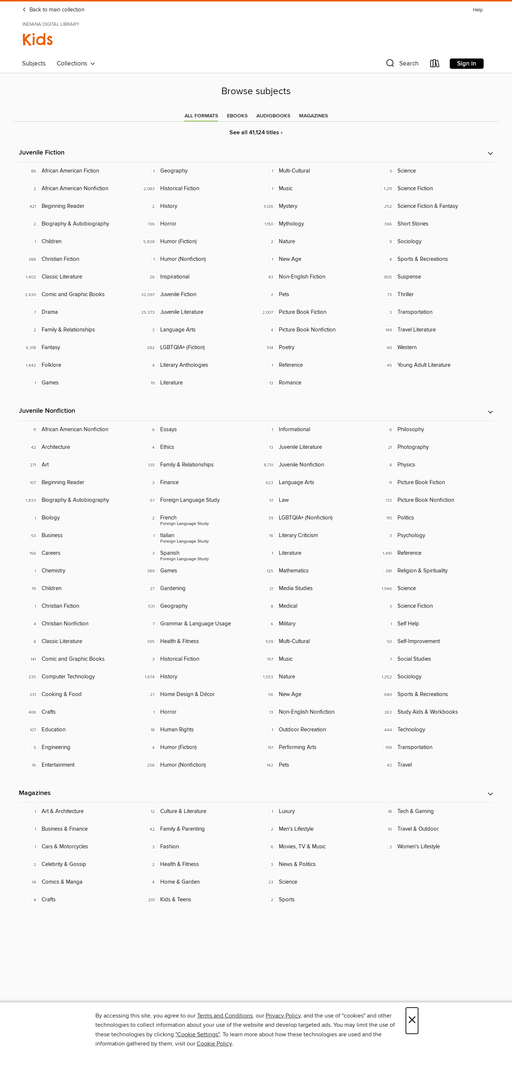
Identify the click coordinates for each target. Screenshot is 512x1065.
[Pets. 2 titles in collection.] (315, 294)
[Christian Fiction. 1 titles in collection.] (78, 606)
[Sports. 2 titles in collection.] (315, 900)
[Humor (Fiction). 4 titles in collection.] (196, 747)
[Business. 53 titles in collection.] (78, 535)
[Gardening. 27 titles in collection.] (196, 588)
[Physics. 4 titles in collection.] (434, 465)
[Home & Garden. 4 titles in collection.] (196, 882)
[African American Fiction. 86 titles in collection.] (78, 171)
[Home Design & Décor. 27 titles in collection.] (196, 694)
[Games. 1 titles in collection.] (78, 383)
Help (478, 10)
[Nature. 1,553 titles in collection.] (315, 677)
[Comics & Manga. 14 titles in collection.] (78, 882)
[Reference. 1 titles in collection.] (315, 365)
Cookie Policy (214, 1043)
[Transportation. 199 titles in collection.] (434, 747)
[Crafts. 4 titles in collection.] (78, 900)
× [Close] (412, 1020)
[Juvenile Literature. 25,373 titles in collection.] (196, 312)
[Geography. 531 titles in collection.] (196, 606)
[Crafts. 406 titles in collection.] (78, 712)
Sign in (466, 64)
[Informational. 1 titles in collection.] (315, 430)
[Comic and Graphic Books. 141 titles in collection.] (78, 659)
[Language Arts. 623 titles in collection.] (315, 482)
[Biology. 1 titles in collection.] (78, 518)
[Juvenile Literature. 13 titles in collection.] (315, 447)
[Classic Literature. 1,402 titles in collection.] (78, 277)
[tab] (201, 116)
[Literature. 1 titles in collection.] (315, 553)
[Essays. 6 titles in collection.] (196, 430)
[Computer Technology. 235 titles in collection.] (78, 677)
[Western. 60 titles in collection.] (434, 347)
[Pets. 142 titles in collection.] (315, 765)
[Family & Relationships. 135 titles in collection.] (196, 465)
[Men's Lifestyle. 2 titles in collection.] (315, 829)
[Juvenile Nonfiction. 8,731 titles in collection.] (315, 465)
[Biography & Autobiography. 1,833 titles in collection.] (78, 500)
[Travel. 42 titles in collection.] (434, 765)
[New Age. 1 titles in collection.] (315, 259)
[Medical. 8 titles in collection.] (315, 606)
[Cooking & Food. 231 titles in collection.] (78, 694)
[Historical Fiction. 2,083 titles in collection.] (196, 189)
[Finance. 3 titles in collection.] (196, 482)
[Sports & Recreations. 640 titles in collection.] (434, 694)
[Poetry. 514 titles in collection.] (315, 347)
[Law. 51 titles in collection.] (315, 500)
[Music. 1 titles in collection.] (315, 189)
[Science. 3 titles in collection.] (434, 171)
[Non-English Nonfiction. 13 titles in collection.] (315, 712)
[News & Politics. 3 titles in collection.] (315, 864)
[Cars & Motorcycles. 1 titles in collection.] (78, 847)
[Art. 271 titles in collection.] (78, 465)
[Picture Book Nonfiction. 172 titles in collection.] (434, 500)
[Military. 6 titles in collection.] (315, 624)
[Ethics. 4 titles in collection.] (196, 447)
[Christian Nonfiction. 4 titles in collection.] (78, 624)
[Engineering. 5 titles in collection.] (78, 747)
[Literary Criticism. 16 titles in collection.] (315, 535)
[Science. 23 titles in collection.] (315, 882)
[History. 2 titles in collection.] (196, 206)
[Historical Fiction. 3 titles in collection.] (196, 659)
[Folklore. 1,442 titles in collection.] (78, 365)
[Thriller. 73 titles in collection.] (434, 294)
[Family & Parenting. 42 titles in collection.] (196, 829)
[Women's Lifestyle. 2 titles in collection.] (434, 847)
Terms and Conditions (225, 1015)
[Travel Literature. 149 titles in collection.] (434, 330)
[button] (401, 65)
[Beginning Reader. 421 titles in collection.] (78, 206)
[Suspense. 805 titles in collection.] (434, 277)
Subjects (34, 64)
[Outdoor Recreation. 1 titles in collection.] (315, 730)
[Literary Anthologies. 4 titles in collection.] (196, 365)
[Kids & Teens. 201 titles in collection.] (196, 900)
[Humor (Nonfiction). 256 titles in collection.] (196, 765)
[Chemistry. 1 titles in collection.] (78, 571)
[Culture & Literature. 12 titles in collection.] (196, 811)
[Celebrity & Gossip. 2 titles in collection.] (78, 864)
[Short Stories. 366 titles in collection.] (434, 224)
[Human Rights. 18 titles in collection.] (196, 730)
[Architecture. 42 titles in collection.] (78, 447)
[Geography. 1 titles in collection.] (196, 171)
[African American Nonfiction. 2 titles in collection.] (78, 189)
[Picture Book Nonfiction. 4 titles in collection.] (315, 330)
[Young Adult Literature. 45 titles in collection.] (434, 365)
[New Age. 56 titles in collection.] (315, 694)
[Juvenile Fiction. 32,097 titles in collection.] (196, 294)
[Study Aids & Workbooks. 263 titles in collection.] (434, 712)
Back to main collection (53, 10)
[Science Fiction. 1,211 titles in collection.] (434, 189)
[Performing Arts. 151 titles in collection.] (315, 747)
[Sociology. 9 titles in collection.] (434, 242)
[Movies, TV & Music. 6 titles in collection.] (315, 847)
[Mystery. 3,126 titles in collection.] (315, 206)
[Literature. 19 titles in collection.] (196, 383)
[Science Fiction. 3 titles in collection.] (434, 606)
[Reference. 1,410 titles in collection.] (434, 553)
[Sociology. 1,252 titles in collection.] (434, 677)
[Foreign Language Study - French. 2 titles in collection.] (196, 518)
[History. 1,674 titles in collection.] (196, 677)
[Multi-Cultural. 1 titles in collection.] (315, 171)
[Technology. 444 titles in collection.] (434, 730)
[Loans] (435, 65)
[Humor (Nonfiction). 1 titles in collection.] (196, 259)
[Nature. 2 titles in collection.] (315, 242)
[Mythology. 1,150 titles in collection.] (315, 224)
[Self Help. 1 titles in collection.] (434, 624)
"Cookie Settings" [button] (197, 1034)
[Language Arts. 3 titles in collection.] (196, 330)
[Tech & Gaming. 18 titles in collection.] (434, 811)
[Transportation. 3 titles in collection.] (434, 312)
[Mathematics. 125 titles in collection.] (315, 571)
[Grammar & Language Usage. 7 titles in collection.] (196, 624)
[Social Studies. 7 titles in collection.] (434, 659)
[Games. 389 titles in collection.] (196, 571)
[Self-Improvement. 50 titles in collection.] (434, 641)
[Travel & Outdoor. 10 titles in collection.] (434, 829)
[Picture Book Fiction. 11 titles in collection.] (434, 482)
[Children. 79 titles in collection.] (78, 588)
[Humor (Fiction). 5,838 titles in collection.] (196, 242)
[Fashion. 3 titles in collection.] (196, 847)
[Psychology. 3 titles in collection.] (434, 535)
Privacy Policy (283, 1015)
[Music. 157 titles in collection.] (315, 659)
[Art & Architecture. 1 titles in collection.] (78, 811)
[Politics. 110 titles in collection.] (434, 518)
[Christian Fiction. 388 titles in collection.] (78, 259)
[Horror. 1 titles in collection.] (196, 712)
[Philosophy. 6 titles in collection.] (434, 430)
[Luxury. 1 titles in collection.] (315, 811)
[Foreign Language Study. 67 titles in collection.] (196, 500)
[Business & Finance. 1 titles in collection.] (78, 829)
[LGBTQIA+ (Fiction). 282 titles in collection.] (196, 347)
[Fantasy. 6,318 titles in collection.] (78, 347)
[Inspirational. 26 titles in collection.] (196, 277)
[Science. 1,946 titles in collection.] (434, 588)
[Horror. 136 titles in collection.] (196, 224)
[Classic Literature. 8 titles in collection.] (78, 641)
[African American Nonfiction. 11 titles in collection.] (78, 430)
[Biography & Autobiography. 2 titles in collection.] (78, 224)
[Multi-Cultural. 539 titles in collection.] (315, 641)
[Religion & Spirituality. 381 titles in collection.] (434, 571)
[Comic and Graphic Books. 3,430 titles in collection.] (78, 294)
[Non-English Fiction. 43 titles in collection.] (315, 277)
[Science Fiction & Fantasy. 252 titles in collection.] (434, 206)
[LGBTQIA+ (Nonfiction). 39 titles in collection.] (315, 518)
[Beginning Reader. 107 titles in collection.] (78, 482)
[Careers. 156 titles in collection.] (78, 553)
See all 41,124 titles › (256, 132)
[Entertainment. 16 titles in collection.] (78, 765)
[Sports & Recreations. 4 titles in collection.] (434, 259)
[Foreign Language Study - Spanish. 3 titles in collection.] (196, 553)
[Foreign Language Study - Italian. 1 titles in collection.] (196, 535)
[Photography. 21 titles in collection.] (434, 447)
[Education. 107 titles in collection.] (78, 730)
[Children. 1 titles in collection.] (78, 242)
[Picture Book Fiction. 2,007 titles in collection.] (315, 312)
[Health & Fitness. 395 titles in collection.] (196, 641)
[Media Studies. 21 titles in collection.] (315, 588)
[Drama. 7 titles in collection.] (78, 312)
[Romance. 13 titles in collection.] (315, 383)
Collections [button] (76, 64)
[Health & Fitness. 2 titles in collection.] (196, 864)
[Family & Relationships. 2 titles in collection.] (78, 330)
